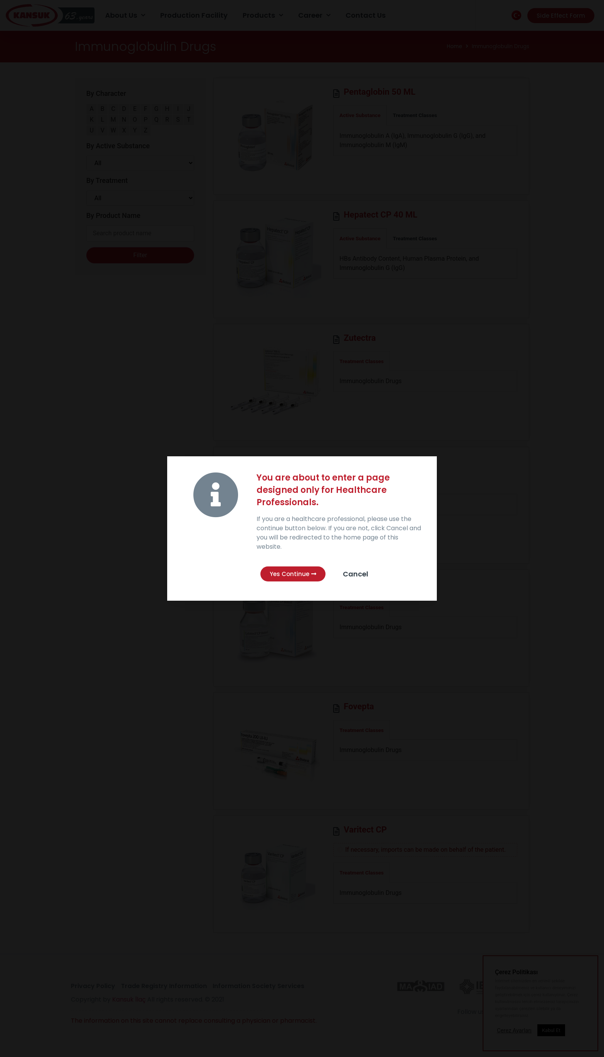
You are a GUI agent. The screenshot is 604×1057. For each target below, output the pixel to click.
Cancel (355, 574)
